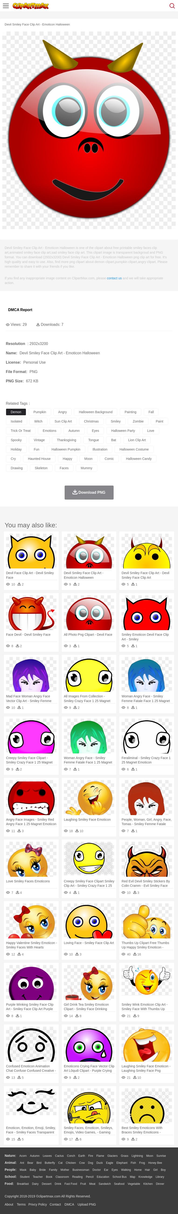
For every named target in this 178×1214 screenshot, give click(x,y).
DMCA (69, 1204)
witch (38, 421)
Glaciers (112, 1155)
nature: (10, 1155)
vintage (39, 440)
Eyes (115, 1169)
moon (88, 459)
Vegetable (134, 1184)
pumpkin (39, 412)
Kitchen (148, 1184)
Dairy (35, 1184)
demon (16, 412)
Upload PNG (87, 1204)
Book (49, 1177)
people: (11, 1169)
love (150, 431)
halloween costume (134, 449)
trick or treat (21, 431)
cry (13, 459)
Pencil (90, 1177)
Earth (81, 1155)
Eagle (109, 1162)
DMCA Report (20, 310)
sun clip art (63, 421)
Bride (42, 1169)
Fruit (83, 1184)
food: (9, 1184)
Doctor (97, 1169)
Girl (155, 1169)
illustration (100, 449)
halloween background (95, 412)
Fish (133, 1162)
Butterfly (50, 1162)
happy (67, 459)
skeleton (41, 468)
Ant (22, 1162)
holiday (16, 449)
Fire (90, 1155)
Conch (71, 1155)
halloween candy (139, 459)
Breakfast (23, 1184)
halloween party (123, 431)
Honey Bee (155, 1162)
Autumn (34, 1155)
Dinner (160, 1184)
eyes (95, 431)
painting (130, 412)
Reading (77, 1177)
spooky (16, 440)
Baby (33, 1169)
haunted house (39, 459)
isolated (16, 421)
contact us (114, 278)
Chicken (71, 1162)
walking (126, 1169)
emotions (49, 431)
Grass (124, 1155)
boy (163, 1169)
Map (132, 1177)
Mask (23, 1169)
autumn (74, 431)
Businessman (81, 1169)
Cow (82, 1162)
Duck (99, 1162)
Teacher (38, 1177)
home (138, 1169)
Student (24, 1177)
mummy (86, 468)
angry (62, 412)
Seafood (119, 1184)
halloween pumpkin (66, 449)
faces (64, 468)
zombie (138, 421)
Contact (55, 1204)
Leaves (47, 1155)
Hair (147, 1169)
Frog (142, 1162)
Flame (100, 1155)
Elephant (121, 1162)
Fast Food (70, 1184)
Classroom (62, 1177)
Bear (30, 1162)
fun (36, 449)
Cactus (59, 1155)
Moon (149, 1155)
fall (151, 412)
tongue (93, 440)
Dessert (46, 1184)
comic (109, 459)
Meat (92, 1184)
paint (159, 421)
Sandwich (105, 1184)
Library (160, 1177)
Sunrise (161, 1155)
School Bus (119, 1177)
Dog (90, 1162)
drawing (17, 468)
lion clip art (137, 440)
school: (11, 1177)
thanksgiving (66, 440)
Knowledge (145, 1177)
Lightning (137, 1155)
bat (113, 440)
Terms (21, 1204)
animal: (11, 1162)
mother (64, 1169)
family (53, 1169)
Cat (60, 1162)
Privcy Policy (37, 1204)
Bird (38, 1162)
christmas (91, 421)
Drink (58, 1184)
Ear (106, 1169)
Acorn (23, 1155)
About (9, 1204)
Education (103, 1177)
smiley (116, 421)
